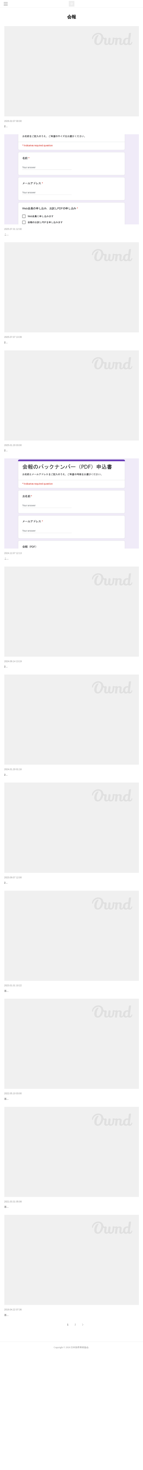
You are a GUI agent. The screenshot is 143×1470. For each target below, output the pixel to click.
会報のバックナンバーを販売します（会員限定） (33, 597)
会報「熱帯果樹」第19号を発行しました (28, 715)
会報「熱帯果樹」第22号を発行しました (28, 126)
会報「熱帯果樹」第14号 (18, 1304)
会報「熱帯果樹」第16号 (18, 1068)
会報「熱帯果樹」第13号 (18, 1421)
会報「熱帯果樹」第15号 (18, 1186)
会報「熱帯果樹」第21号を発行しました (28, 362)
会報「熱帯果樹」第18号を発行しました (28, 833)
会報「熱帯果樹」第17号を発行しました (28, 950)
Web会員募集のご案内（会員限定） (25, 244)
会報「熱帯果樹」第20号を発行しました (28, 479)
